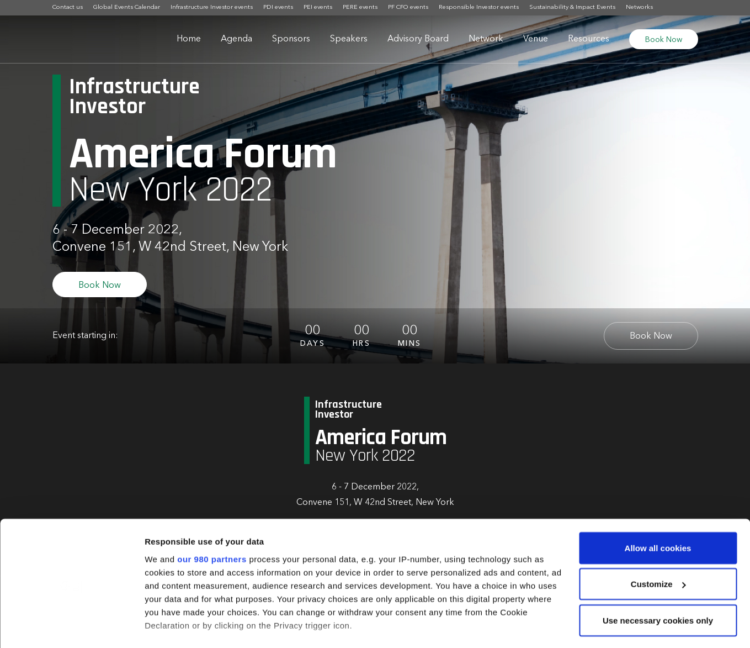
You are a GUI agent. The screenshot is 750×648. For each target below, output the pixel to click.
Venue (535, 39)
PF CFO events (408, 7)
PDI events (278, 7)
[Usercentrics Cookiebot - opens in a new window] (71, 626)
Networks (639, 7)
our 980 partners (212, 504)
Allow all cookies (658, 493)
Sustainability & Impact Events (572, 7)
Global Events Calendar (126, 7)
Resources (588, 39)
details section (530, 597)
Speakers (349, 39)
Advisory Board (418, 39)
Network (486, 39)
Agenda (236, 39)
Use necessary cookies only (658, 565)
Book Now (663, 40)
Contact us (67, 7)
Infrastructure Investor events (212, 7)
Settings (161, 626)
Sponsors (291, 39)
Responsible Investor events (479, 7)
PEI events (318, 7)
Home (189, 39)
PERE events (360, 7)
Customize (658, 529)
